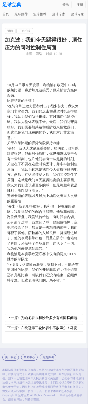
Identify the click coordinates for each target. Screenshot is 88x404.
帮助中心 (29, 357)
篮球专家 (77, 14)
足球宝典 (11, 4)
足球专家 (58, 14)
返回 (10, 31)
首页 (5, 14)
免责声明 (48, 357)
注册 (80, 4)
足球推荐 (21, 14)
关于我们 (10, 357)
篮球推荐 (39, 14)
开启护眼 (24, 31)
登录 (65, 4)
